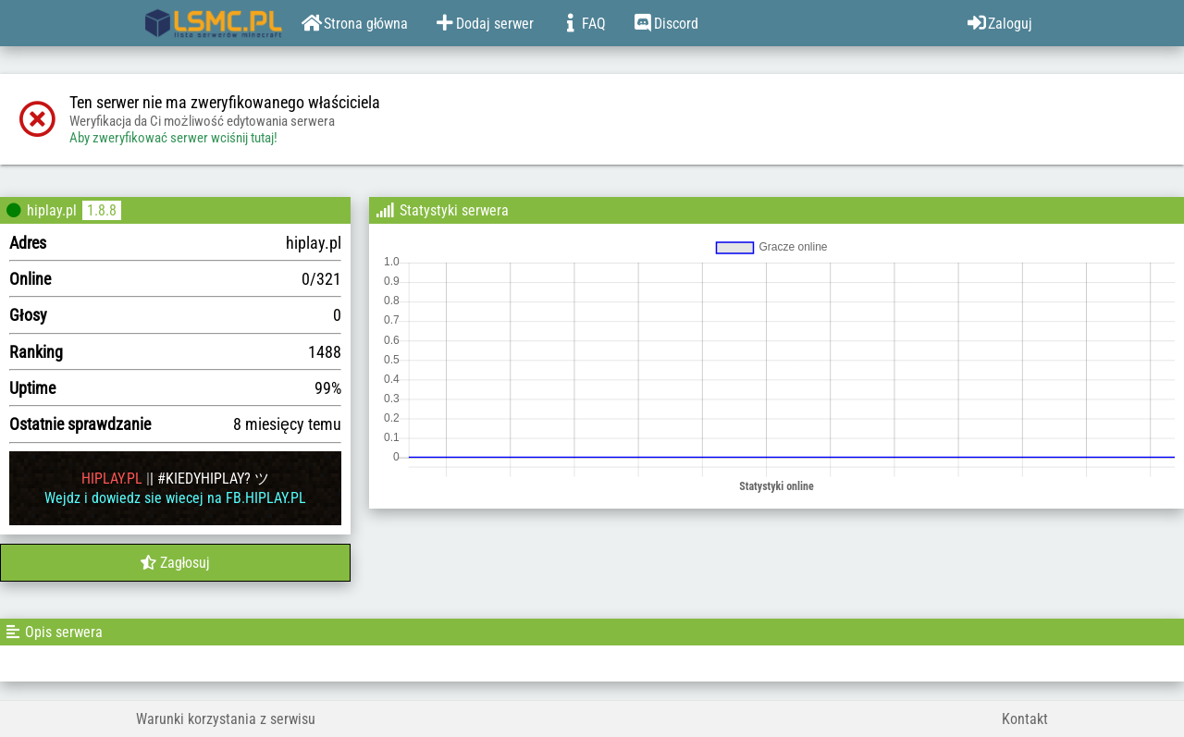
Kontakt (1025, 719)
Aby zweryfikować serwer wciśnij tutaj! (173, 137)
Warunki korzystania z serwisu (225, 719)
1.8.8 (102, 210)
